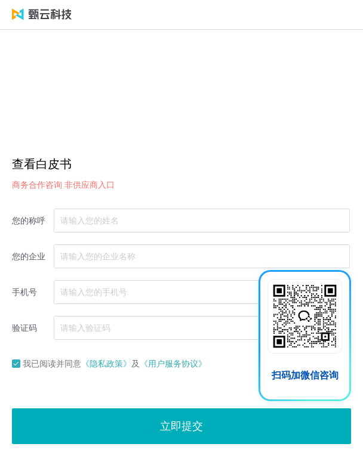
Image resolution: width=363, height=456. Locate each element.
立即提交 (181, 426)
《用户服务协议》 (173, 363)
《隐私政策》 (106, 363)
